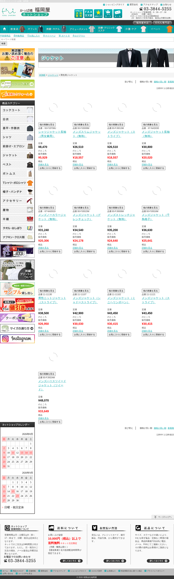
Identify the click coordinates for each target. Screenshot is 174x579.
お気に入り (33, 35)
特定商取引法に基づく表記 (131, 571)
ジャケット (53, 75)
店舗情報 (32, 571)
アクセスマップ (150, 4)
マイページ (49, 35)
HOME (42, 75)
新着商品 (5, 35)
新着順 (171, 81)
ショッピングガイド (115, 4)
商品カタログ (18, 571)
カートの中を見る (25, 573)
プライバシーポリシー (155, 571)
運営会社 (134, 4)
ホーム (5, 571)
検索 (3, 43)
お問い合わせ (8, 573)
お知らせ (167, 4)
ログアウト (79, 35)
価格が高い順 (160, 81)
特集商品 (19, 35)
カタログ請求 (96, 571)
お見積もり (111, 571)
